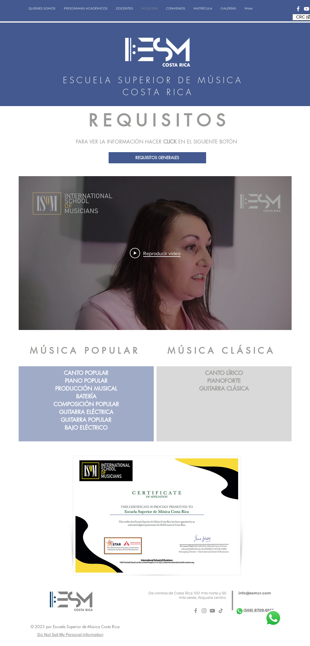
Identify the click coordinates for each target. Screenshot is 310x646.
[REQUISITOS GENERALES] (157, 157)
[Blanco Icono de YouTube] (306, 9)
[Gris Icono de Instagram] (204, 610)
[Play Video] (155, 253)
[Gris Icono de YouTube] (212, 610)
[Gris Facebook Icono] (195, 610)
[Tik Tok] (221, 610)
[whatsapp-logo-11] (239, 611)
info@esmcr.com (254, 593)
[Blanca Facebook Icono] (298, 9)
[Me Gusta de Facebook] (232, 628)
